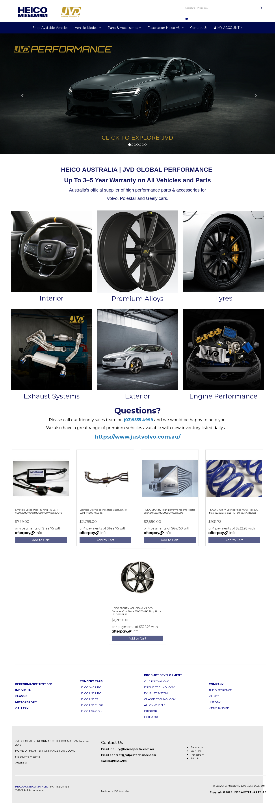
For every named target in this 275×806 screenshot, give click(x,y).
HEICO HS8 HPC (90, 693)
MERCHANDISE (219, 708)
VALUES (214, 696)
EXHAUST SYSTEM (156, 693)
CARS (64, 786)
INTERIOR (150, 711)
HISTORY (214, 702)
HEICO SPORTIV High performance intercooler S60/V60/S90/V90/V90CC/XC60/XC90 (169, 511)
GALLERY (21, 708)
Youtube (196, 751)
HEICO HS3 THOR (91, 705)
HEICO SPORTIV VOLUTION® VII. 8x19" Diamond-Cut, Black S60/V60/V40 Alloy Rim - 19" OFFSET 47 (136, 611)
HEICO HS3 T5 (89, 699)
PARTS (54, 786)
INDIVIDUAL (23, 690)
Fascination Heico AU (166, 28)
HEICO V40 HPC (90, 687)
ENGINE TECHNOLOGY (159, 687)
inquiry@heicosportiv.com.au (132, 749)
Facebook (197, 747)
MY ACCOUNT (228, 28)
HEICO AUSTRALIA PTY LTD (31, 786)
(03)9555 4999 (117, 761)
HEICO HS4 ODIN (91, 711)
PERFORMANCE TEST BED (33, 684)
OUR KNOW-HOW (156, 681)
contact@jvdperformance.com (133, 755)
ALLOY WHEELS (154, 705)
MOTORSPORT (26, 702)
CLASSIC (21, 696)
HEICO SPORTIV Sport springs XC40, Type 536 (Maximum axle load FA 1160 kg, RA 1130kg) (233, 511)
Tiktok (195, 758)
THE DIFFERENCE (220, 690)
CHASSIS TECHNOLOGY (159, 699)
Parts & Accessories (124, 28)
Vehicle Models (88, 28)
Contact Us (198, 28)
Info (39, 533)
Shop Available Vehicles (50, 28)
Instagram (197, 754)
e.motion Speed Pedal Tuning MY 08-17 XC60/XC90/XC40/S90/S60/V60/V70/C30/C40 (38, 511)
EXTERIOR (151, 717)
